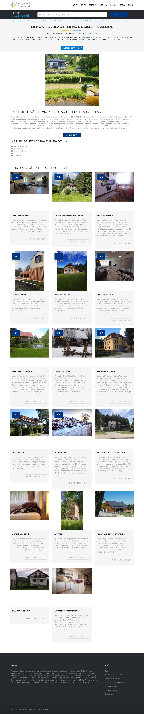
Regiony (103, 5)
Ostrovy (92, 5)
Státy (83, 5)
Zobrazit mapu (92, 33)
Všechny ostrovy (111, 690)
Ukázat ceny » (72, 135)
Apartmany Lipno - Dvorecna (111, 534)
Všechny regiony (111, 686)
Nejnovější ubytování (112, 679)
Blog (130, 5)
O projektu (109, 694)
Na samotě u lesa (62, 295)
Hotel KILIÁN (18, 453)
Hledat (118, 15)
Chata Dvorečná (62, 371)
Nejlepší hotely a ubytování (115, 683)
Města (112, 5)
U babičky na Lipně (20, 534)
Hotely (122, 5)
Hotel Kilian (60, 453)
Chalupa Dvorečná (21, 611)
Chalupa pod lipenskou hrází (68, 216)
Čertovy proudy (105, 295)
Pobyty (74, 5)
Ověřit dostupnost (72, 48)
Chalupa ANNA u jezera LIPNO (111, 453)
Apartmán (59, 534)
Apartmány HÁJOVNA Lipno (67, 611)
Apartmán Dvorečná (22, 371)
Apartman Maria (105, 216)
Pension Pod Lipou (106, 371)
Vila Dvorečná (19, 295)
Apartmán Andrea (20, 216)
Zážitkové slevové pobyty (114, 675)
